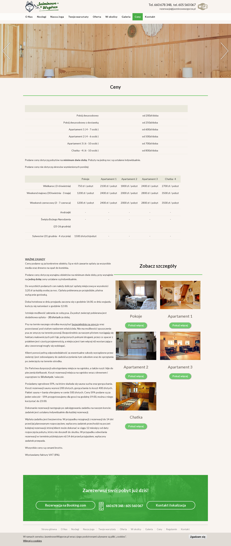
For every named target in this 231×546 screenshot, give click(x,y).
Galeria (126, 16)
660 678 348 (111, 506)
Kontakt (150, 16)
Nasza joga (88, 529)
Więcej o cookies (32, 540)
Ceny (138, 16)
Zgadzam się (197, 536)
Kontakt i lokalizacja (171, 505)
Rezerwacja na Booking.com (65, 505)
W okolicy (111, 16)
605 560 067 (134, 506)
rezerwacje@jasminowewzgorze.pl (178, 8)
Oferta (97, 16)
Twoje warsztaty (78, 16)
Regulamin (171, 529)
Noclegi (41, 16)
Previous (6, 51)
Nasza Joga (57, 16)
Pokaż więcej (136, 325)
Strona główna (49, 529)
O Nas (29, 16)
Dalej (224, 51)
